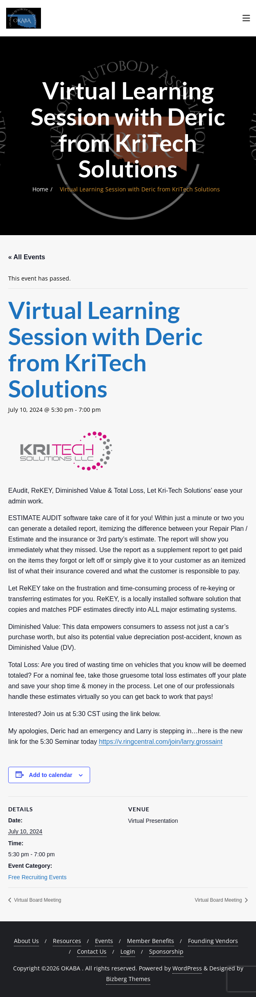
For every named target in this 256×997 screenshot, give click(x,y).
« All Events (26, 257)
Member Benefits (150, 941)
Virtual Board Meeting (37, 900)
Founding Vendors (213, 941)
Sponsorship (166, 951)
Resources (67, 941)
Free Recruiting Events (37, 877)
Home (40, 189)
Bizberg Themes (128, 979)
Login (127, 951)
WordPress (187, 968)
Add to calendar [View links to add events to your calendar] (50, 775)
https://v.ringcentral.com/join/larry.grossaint (160, 741)
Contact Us (91, 951)
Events (104, 941)
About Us (26, 941)
